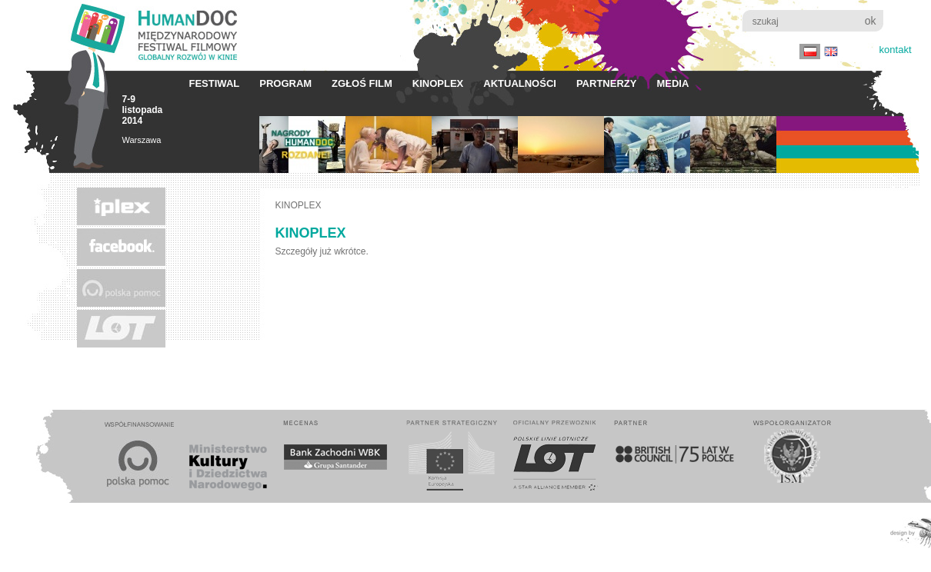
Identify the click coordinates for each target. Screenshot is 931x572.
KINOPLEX (437, 83)
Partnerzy (606, 83)
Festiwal (214, 83)
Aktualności (519, 83)
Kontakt (895, 49)
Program (285, 83)
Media (672, 83)
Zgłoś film (362, 83)
